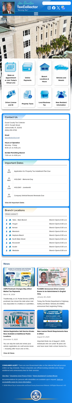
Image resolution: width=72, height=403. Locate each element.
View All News (8, 353)
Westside (15, 250)
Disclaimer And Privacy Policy (21, 376)
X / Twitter (58, 7)
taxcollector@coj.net (12, 137)
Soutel (14, 246)
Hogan (14, 224)
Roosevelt (16, 243)
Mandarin (15, 231)
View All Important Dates (14, 202)
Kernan (14, 227)
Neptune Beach (18, 235)
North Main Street (18, 239)
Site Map (5, 376)
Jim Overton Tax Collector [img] (27, 4)
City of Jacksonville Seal (36, 395)
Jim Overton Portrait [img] (8, 7)
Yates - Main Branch (19, 220)
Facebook (53, 7)
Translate (63, 7)
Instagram (49, 7)
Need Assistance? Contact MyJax (45, 376)
